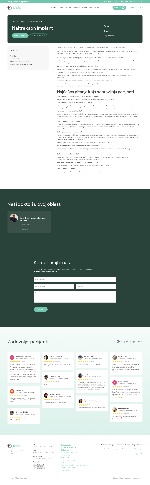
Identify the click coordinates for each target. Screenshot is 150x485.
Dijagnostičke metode (68, 467)
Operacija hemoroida (68, 447)
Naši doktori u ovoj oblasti (19, 61)
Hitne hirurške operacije (69, 452)
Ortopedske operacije (68, 460)
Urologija (64, 462)
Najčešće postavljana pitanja (21, 64)
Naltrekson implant (36, 21)
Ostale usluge (66, 470)
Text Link (13, 56)
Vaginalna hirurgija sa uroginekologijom (74, 465)
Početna (15, 21)
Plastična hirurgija (67, 457)
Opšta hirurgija (66, 455)
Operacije (23, 21)
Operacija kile (66, 445)
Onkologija (65, 450)
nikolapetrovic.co (136, 478)
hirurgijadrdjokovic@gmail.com (18, 2)
